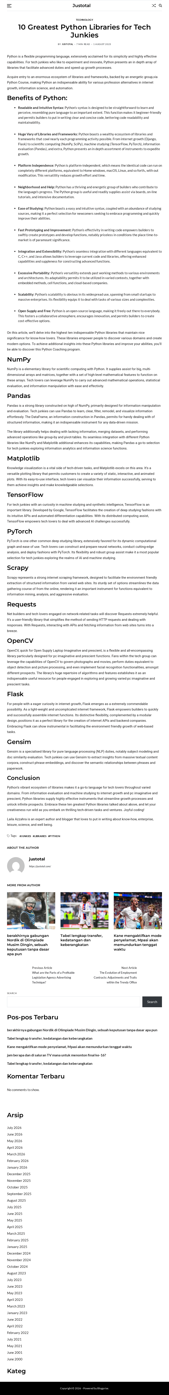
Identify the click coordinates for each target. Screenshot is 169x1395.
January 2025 (17, 1247)
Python (55, 836)
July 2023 (14, 1280)
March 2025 (16, 1233)
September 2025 (19, 1194)
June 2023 (14, 1286)
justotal (67, 44)
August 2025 (16, 1200)
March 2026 (16, 1154)
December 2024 (19, 1253)
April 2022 (15, 1326)
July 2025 (14, 1207)
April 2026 (15, 1147)
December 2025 (19, 1174)
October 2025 (17, 1187)
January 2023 (17, 1313)
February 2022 (18, 1333)
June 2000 (14, 1359)
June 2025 (14, 1214)
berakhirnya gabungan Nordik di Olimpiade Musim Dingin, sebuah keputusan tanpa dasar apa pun (28, 945)
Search (12, 993)
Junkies (26, 836)
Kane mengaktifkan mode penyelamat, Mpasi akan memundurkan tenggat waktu (138, 942)
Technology (84, 19)
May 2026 (14, 1141)
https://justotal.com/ (40, 866)
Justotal (82, 5)
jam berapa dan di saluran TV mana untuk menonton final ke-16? (56, 1055)
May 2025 (14, 1220)
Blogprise (102, 1388)
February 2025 (18, 1240)
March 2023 (16, 1306)
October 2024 (17, 1266)
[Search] (160, 5)
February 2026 (18, 1161)
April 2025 (15, 1227)
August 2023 (16, 1273)
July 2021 (14, 1339)
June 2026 (14, 1134)
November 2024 (19, 1260)
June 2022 (14, 1319)
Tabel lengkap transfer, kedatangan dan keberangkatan (82, 940)
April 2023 (15, 1300)
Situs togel (14, 1102)
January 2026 (17, 1167)
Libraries (40, 836)
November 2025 (19, 1180)
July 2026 (14, 1128)
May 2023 (14, 1293)
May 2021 (14, 1346)
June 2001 (14, 1352)
